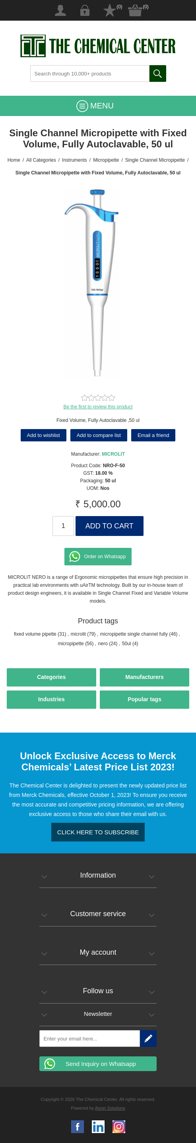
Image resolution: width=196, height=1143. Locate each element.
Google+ (119, 1126)
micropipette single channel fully (134, 634)
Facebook (77, 1126)
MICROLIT (113, 454)
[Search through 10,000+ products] (89, 73)
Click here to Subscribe (98, 832)
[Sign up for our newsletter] (89, 1038)
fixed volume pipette (35, 634)
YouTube (98, 1126)
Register (60, 10)
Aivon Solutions (110, 1108)
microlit (78, 634)
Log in (85, 10)
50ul (126, 643)
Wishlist (109, 10)
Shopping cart (135, 10)
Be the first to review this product (97, 407)
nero (103, 643)
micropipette (70, 643)
